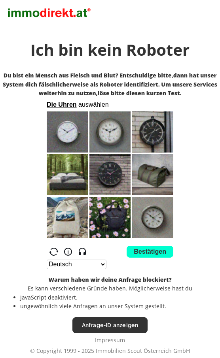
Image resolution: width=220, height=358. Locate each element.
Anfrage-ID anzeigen (110, 325)
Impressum (110, 340)
